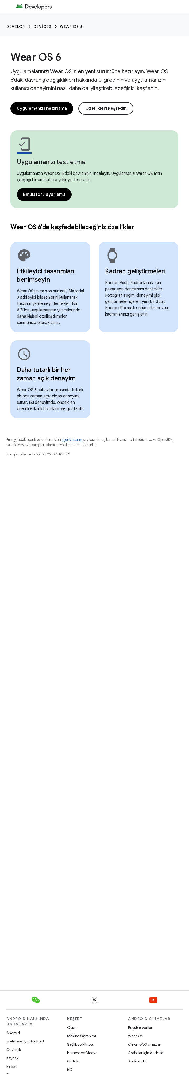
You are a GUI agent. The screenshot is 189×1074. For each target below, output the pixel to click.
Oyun (71, 1027)
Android (13, 1032)
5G (69, 1069)
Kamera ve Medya (82, 1052)
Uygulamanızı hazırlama (42, 108)
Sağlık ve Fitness (80, 1044)
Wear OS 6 (71, 26)
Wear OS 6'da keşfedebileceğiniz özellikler (72, 227)
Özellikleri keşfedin (106, 108)
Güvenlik (13, 1049)
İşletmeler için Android (25, 1041)
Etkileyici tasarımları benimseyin (45, 275)
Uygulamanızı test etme (51, 162)
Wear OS (135, 1036)
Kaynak (12, 1058)
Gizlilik (72, 1061)
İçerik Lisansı (72, 439)
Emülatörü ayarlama (44, 194)
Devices (43, 26)
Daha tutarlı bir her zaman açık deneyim (46, 374)
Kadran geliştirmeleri (135, 271)
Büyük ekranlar (140, 1027)
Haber (11, 1066)
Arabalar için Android (146, 1052)
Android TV (137, 1061)
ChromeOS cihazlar (144, 1044)
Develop (15, 26)
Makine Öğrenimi (81, 1036)
